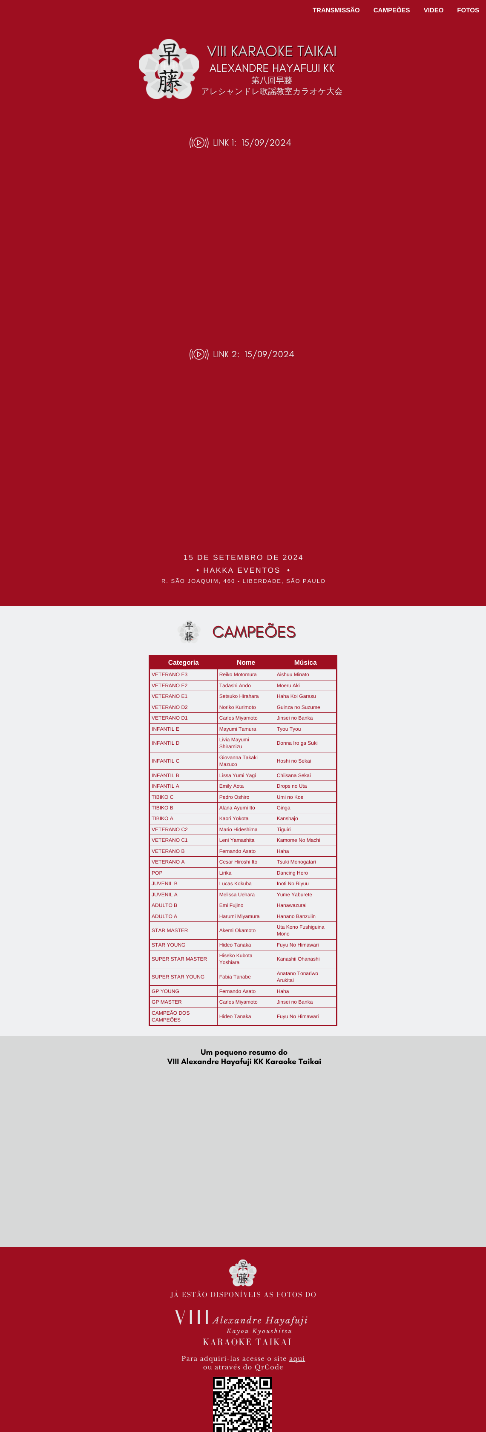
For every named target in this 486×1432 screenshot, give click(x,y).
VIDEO (434, 10)
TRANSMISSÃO (336, 10)
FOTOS (468, 10)
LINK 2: (226, 354)
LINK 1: (224, 142)
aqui (297, 1359)
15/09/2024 (266, 142)
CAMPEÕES (392, 10)
